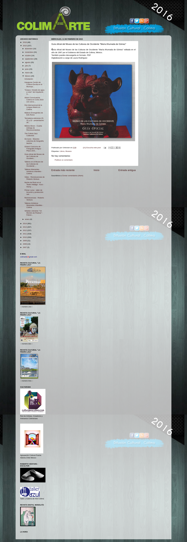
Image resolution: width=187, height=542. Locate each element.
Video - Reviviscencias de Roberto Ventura (35, 178)
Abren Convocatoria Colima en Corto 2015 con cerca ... (34, 100)
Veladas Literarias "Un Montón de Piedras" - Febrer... (34, 213)
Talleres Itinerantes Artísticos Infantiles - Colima (33, 171)
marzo (27, 73)
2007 (25, 247)
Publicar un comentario (64, 160)
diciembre (29, 49)
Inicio (96, 170)
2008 (25, 244)
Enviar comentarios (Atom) (72, 176)
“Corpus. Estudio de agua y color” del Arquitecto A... (34, 92)
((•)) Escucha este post (92, 148)
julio (27, 66)
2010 (25, 237)
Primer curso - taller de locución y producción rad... (34, 192)
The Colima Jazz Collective (31, 135)
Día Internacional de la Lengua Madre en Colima (33, 107)
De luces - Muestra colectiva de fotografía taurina (34, 141)
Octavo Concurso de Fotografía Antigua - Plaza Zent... (33, 149)
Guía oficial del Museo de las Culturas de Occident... (34, 156)
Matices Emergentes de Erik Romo (34, 114)
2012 (25, 230)
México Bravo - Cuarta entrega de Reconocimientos (33, 128)
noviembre (29, 52)
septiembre (29, 59)
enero (27, 219)
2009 (25, 241)
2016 (25, 42)
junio (27, 69)
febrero (28, 76)
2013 (25, 227)
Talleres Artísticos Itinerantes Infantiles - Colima (34, 205)
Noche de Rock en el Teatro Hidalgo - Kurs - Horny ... (34, 184)
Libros (62, 151)
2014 (25, 223)
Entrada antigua (127, 170)
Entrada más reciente (63, 170)
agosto (28, 62)
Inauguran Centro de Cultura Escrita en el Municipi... (33, 84)
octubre (28, 55)
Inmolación (29, 79)
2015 (25, 46)
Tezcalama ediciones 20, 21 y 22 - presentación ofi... (34, 120)
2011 (25, 234)
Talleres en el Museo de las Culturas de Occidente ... (34, 164)
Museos (68, 151)
